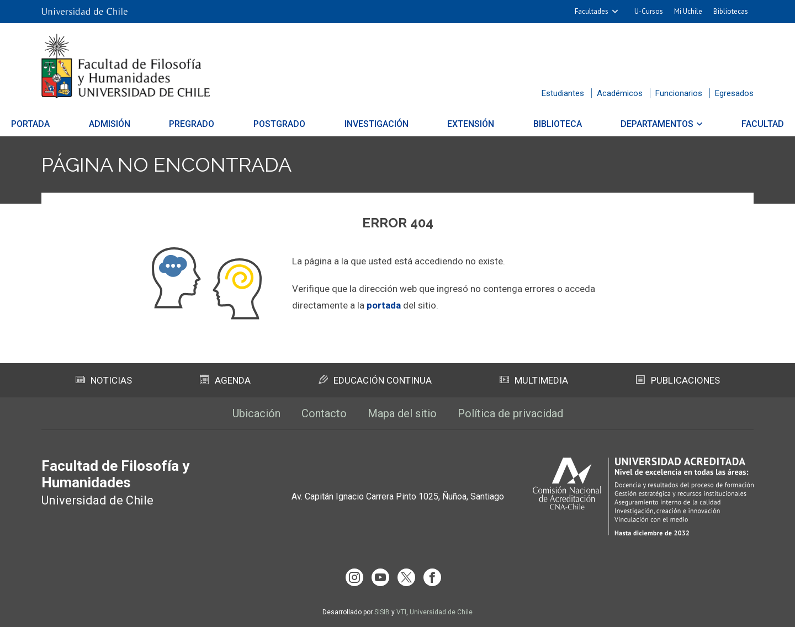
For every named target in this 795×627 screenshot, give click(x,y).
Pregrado (211, 124)
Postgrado (289, 124)
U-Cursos (648, 11)
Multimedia (534, 380)
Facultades (591, 11)
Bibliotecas (730, 11)
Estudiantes (563, 93)
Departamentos (627, 124)
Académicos (620, 93)
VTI (401, 612)
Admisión (139, 124)
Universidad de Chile (441, 612)
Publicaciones (678, 380)
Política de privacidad (510, 413)
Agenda (225, 380)
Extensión (460, 124)
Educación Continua (375, 380)
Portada (69, 124)
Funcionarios (678, 93)
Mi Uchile (688, 11)
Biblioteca (537, 124)
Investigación (376, 124)
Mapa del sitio (402, 413)
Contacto (324, 413)
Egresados (734, 93)
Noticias (104, 380)
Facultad (723, 124)
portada (384, 305)
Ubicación (256, 413)
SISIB (382, 612)
